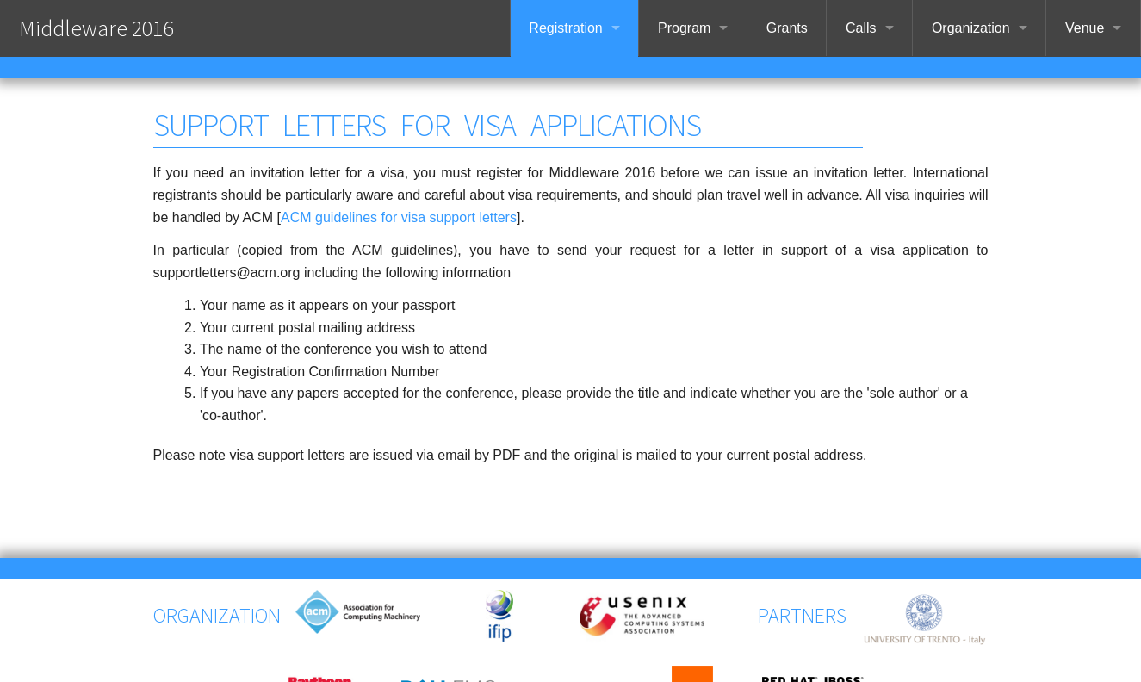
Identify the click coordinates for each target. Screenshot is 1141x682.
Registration (565, 28)
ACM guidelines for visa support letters (399, 217)
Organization (971, 28)
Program (684, 28)
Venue (1084, 28)
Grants (787, 28)
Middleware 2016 (96, 28)
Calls (861, 28)
